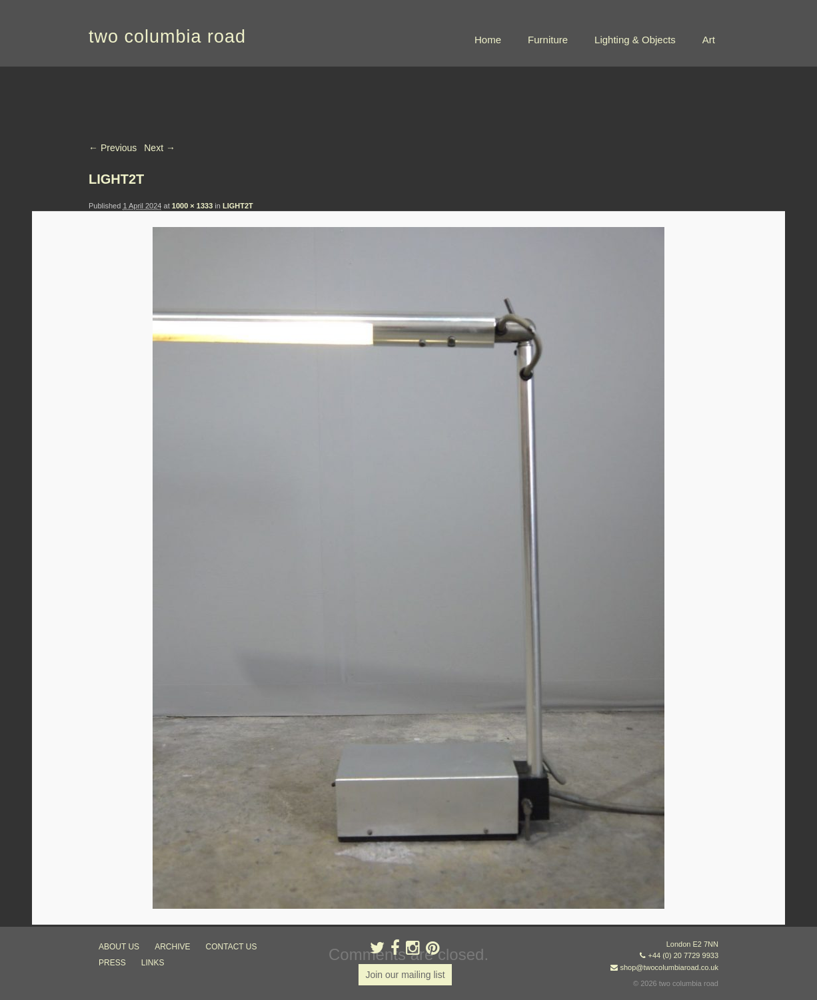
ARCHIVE (172, 946)
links (153, 962)
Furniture (548, 39)
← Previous (113, 147)
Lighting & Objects (635, 39)
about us (119, 946)
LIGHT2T (238, 206)
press (112, 962)
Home (487, 39)
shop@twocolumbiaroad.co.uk (669, 967)
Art (708, 39)
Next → (159, 147)
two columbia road (167, 37)
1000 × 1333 (192, 206)
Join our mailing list (404, 974)
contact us (231, 946)
